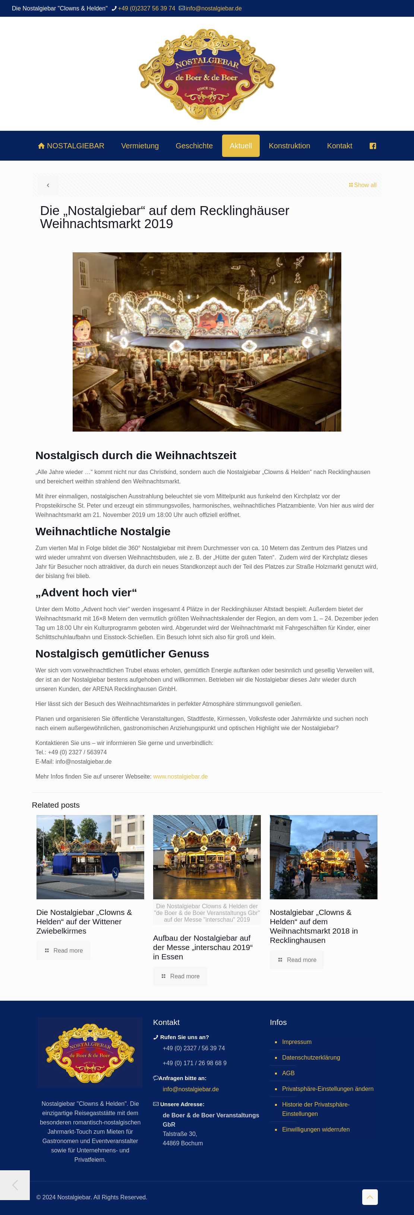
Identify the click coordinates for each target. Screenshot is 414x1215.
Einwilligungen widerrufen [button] (316, 1129)
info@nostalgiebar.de (191, 1089)
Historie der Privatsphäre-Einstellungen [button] (316, 1109)
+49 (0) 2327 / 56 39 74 (194, 1048)
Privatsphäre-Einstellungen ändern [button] (327, 1089)
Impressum (297, 1042)
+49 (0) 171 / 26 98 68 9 (195, 1063)
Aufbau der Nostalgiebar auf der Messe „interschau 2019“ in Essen (203, 947)
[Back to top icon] (370, 1197)
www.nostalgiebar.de (180, 776)
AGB (288, 1073)
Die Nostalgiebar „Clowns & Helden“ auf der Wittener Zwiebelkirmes (84, 921)
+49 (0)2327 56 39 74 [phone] (146, 8)
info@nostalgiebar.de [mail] (214, 8)
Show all (362, 185)
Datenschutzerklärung (311, 1057)
